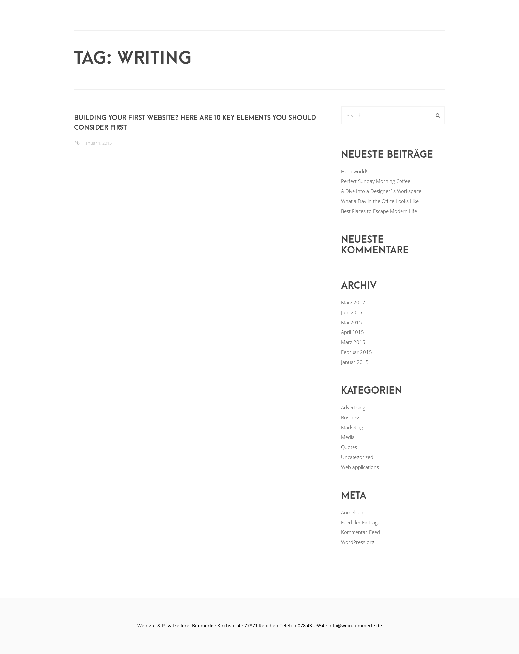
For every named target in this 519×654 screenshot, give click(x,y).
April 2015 (352, 332)
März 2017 (353, 302)
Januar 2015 (355, 362)
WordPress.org (357, 542)
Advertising (353, 407)
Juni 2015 (351, 312)
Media (347, 437)
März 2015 (353, 342)
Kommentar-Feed (360, 532)
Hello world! (354, 171)
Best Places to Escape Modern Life (379, 211)
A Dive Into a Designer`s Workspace (381, 191)
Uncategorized (357, 457)
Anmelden (352, 512)
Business (350, 417)
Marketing (352, 427)
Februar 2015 (356, 352)
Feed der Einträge (360, 522)
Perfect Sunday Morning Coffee (375, 181)
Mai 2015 (351, 322)
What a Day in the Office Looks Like (380, 201)
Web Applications (360, 467)
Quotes (349, 447)
